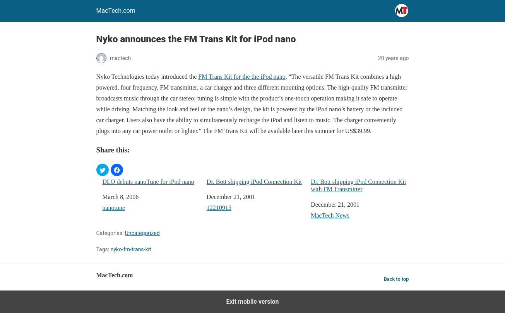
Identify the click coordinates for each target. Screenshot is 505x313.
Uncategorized (142, 233)
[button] (102, 170)
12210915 (219, 207)
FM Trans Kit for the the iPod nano (241, 76)
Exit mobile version (252, 301)
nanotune (114, 207)
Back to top (396, 279)
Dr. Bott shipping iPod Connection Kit (254, 181)
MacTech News (330, 215)
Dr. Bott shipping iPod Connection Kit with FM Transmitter (358, 185)
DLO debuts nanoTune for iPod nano (148, 181)
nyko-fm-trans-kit (131, 249)
